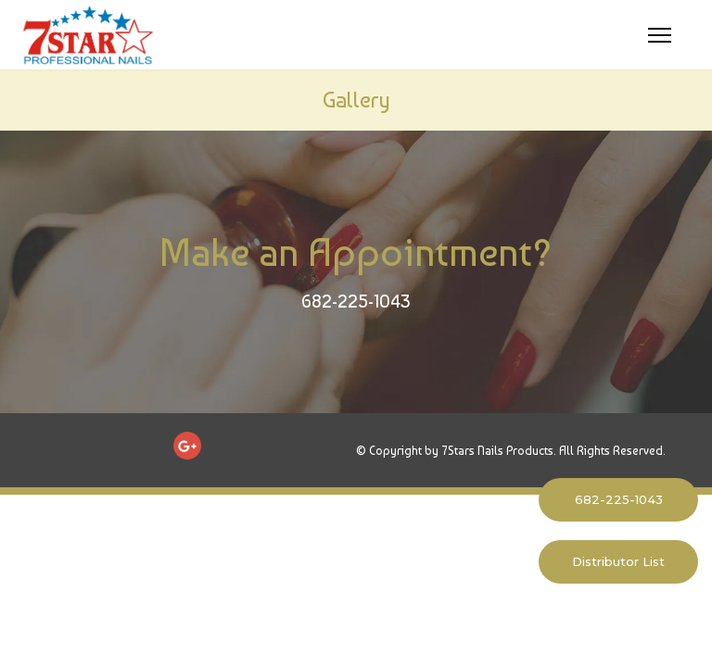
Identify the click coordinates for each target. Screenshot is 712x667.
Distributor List (618, 561)
